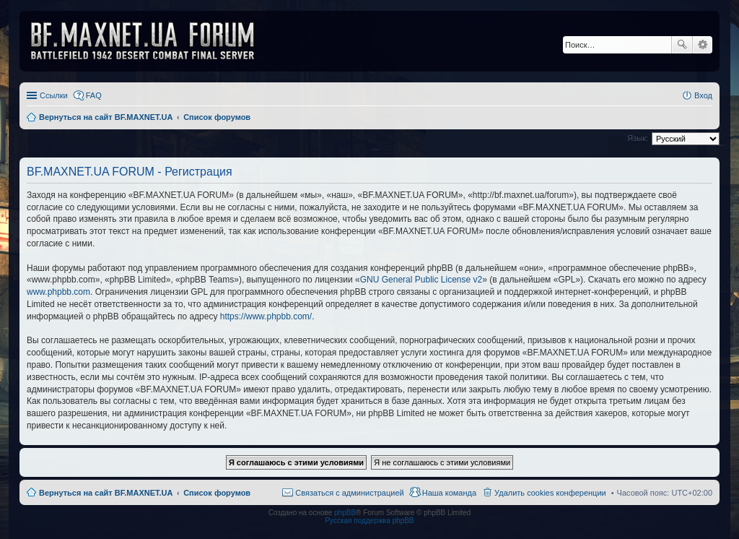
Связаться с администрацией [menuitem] (349, 492)
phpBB (345, 513)
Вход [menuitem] (703, 95)
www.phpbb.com (58, 292)
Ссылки (54, 95)
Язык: (637, 138)
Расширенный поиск (702, 44)
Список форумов (216, 492)
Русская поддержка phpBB (369, 521)
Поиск (682, 44)
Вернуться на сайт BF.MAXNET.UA (105, 492)
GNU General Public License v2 (421, 280)
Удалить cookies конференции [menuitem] (550, 492)
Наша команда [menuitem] (449, 492)
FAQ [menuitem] (94, 95)
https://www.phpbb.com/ (266, 316)
